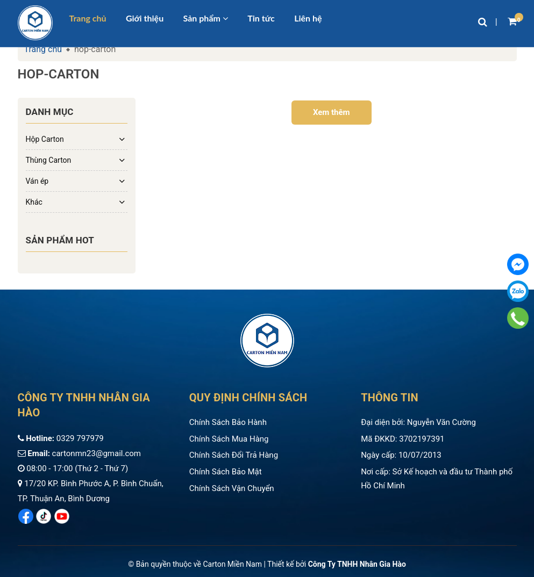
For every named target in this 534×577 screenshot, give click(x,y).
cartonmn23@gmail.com (96, 453)
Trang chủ (87, 18)
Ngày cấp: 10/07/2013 (401, 455)
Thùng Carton (49, 160)
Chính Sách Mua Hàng (229, 439)
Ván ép (37, 181)
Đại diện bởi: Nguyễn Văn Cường (418, 422)
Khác (34, 202)
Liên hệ (308, 18)
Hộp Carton (45, 139)
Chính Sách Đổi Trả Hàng (233, 455)
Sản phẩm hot (60, 240)
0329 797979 (80, 438)
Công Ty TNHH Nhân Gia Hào (357, 564)
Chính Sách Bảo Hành (228, 422)
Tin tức (261, 18)
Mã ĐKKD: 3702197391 (402, 439)
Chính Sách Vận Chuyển (231, 488)
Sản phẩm (205, 18)
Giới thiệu (144, 18)
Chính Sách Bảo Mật (225, 472)
